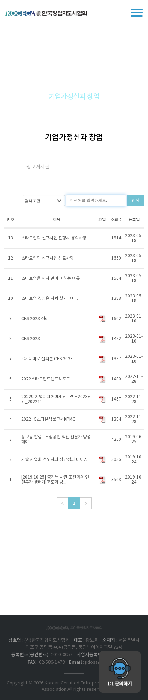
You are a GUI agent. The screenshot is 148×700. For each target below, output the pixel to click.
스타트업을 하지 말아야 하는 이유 (50, 278)
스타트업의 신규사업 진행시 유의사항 (54, 238)
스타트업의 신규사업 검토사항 (47, 258)
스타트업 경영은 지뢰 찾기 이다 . (49, 298)
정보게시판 (37, 167)
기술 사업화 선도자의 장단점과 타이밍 (54, 459)
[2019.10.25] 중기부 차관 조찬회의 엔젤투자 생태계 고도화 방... (55, 480)
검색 (136, 200)
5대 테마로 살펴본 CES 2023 (47, 359)
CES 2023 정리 (35, 318)
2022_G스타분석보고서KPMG (48, 419)
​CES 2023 (30, 339)
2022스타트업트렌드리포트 (45, 379)
